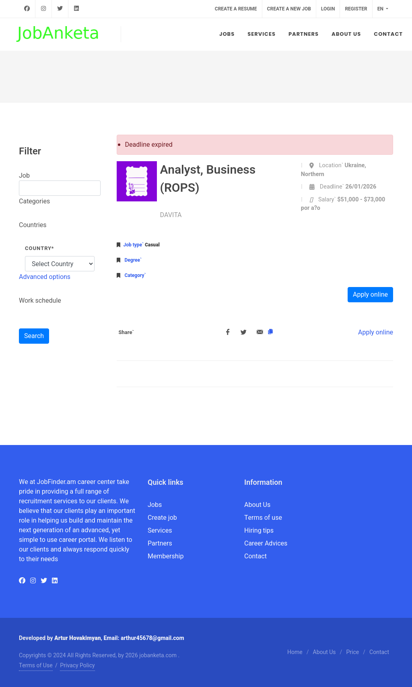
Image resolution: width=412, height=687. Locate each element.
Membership (165, 556)
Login (328, 8)
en (381, 8)
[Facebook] (228, 332)
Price (352, 652)
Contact (255, 556)
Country (39, 248)
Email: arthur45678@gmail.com (143, 638)
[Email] (260, 332)
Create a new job (289, 8)
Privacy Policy (77, 665)
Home (295, 652)
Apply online (370, 294)
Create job (162, 518)
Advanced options (44, 277)
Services (160, 530)
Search (34, 336)
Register (356, 8)
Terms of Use (36, 665)
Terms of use (263, 518)
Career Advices (265, 543)
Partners (160, 543)
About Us (257, 505)
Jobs (155, 505)
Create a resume (236, 8)
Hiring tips (259, 530)
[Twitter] (244, 332)
